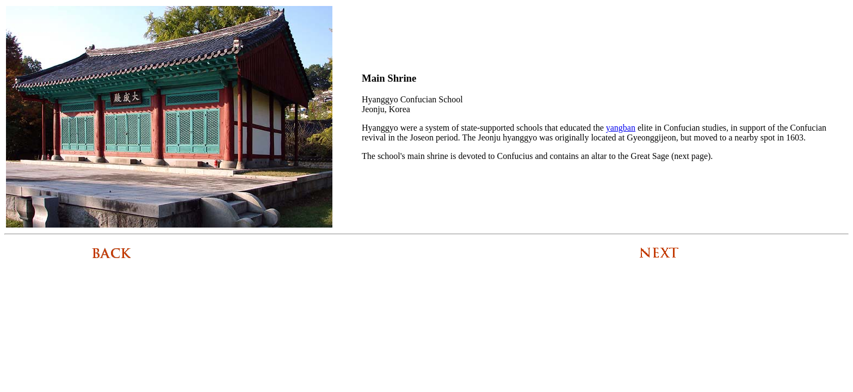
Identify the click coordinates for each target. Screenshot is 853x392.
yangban (620, 127)
